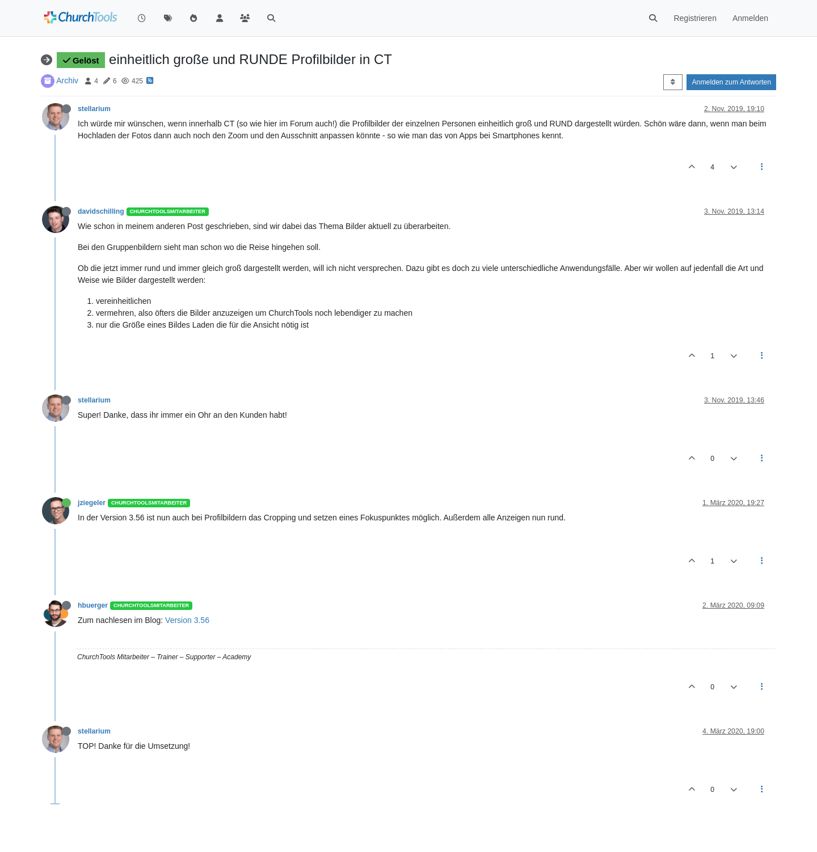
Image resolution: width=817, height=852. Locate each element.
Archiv (67, 80)
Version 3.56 (187, 620)
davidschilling (101, 211)
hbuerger (93, 605)
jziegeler (92, 503)
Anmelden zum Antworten (731, 82)
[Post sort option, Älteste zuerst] (672, 82)
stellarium (94, 109)
